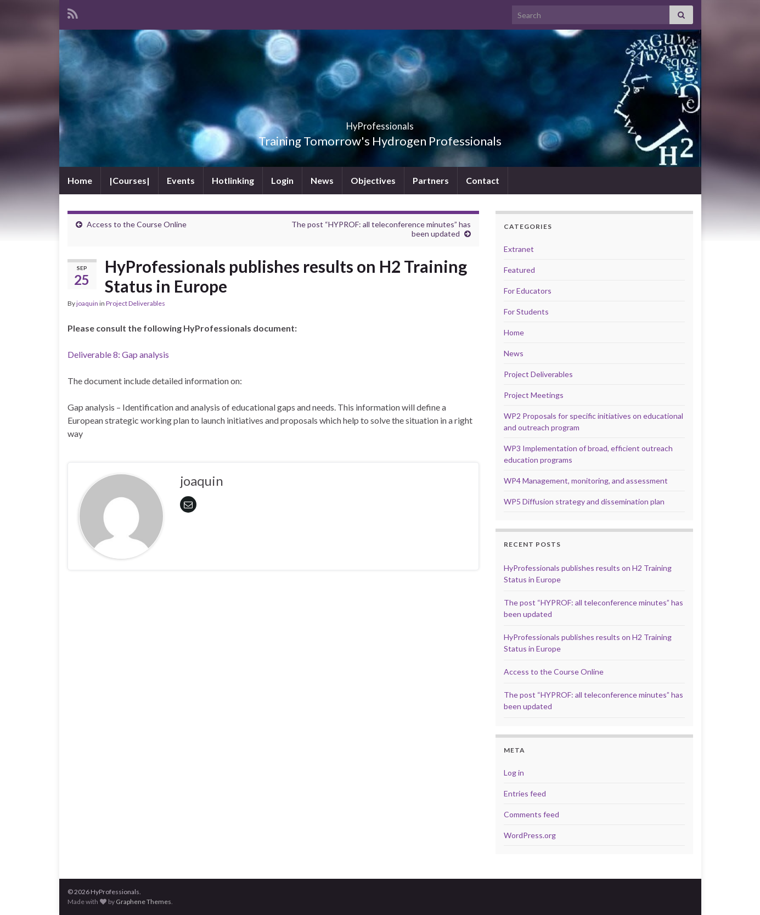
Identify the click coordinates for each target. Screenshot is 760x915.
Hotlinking (233, 180)
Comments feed (531, 814)
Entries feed (525, 793)
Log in (514, 772)
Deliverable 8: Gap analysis (118, 354)
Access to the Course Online (137, 224)
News (322, 180)
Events (181, 180)
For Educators (527, 290)
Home (79, 180)
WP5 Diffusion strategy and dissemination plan (584, 501)
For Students (526, 311)
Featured (519, 269)
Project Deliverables (135, 303)
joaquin (87, 303)
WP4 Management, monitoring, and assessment (586, 480)
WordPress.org (530, 835)
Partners (431, 180)
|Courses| (129, 180)
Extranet (519, 249)
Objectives (373, 180)
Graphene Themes (143, 901)
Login (282, 180)
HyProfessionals (380, 122)
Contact (482, 180)
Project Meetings (534, 395)
